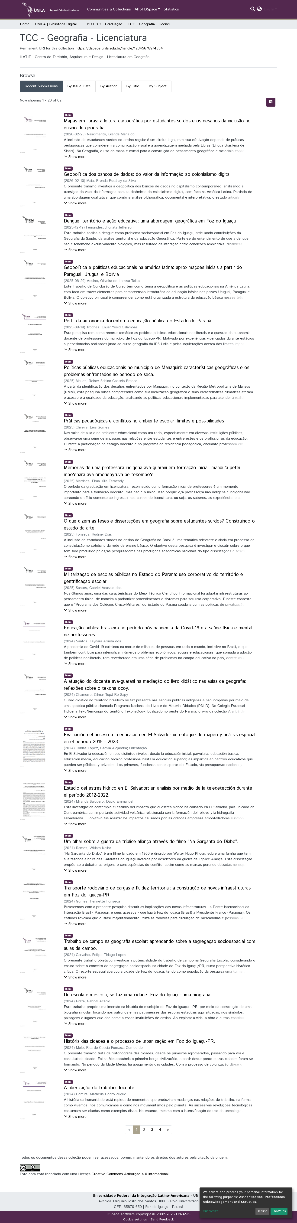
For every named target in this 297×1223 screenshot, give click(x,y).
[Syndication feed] (270, 102)
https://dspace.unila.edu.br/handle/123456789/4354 (119, 48)
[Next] (168, 1129)
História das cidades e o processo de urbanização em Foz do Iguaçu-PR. (139, 1041)
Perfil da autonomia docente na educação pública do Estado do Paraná (137, 321)
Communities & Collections (109, 9)
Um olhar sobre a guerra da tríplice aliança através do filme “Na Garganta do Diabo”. (151, 841)
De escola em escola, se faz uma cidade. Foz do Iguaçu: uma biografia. (138, 995)
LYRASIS (183, 1214)
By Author (108, 86)
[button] (259, 9)
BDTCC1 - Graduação (104, 24)
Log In (269, 9)
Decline (262, 1211)
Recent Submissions (41, 86)
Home (25, 24)
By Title (132, 86)
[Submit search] (253, 9)
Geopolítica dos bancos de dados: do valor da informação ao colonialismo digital (147, 174)
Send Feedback (162, 1219)
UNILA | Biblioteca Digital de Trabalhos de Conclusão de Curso (58, 24)
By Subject (158, 86)
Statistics (171, 9)
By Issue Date (79, 86)
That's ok (279, 1211)
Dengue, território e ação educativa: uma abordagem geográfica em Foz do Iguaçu (150, 221)
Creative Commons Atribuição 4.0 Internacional (130, 1174)
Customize (211, 1211)
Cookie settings (135, 1219)
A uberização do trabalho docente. (100, 1088)
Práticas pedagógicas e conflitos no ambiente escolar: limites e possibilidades (144, 421)
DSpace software (121, 1214)
